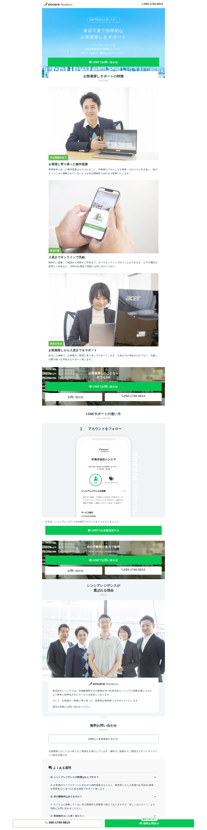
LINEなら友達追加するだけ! (103, 738)
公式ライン (144, 804)
